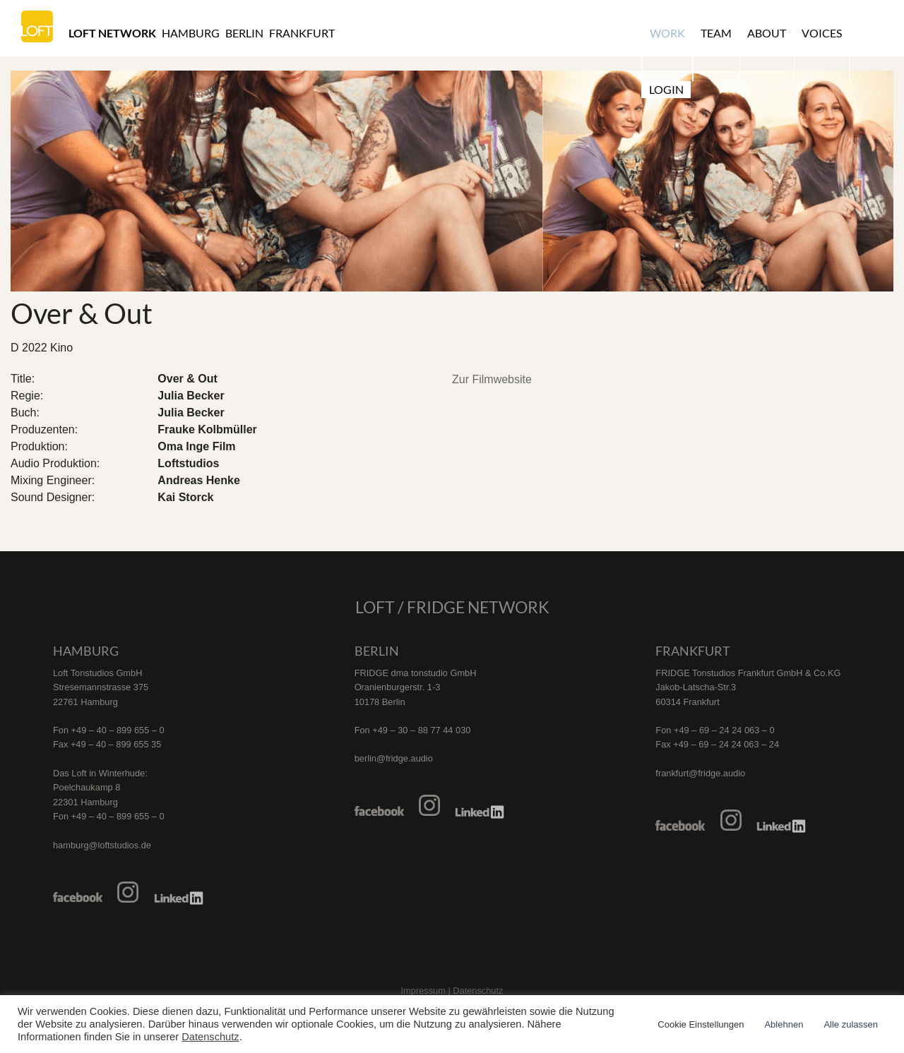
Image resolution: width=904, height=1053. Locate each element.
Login (871, 33)
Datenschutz (210, 1036)
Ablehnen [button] (783, 1024)
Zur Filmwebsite (492, 379)
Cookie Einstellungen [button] (701, 1024)
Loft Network (112, 33)
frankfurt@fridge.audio (700, 773)
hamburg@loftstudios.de (102, 845)
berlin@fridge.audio (394, 758)
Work (666, 33)
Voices (819, 33)
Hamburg (191, 33)
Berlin (244, 33)
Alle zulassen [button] (850, 1024)
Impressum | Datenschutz (452, 990)
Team (714, 33)
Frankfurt (302, 33)
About (764, 33)
